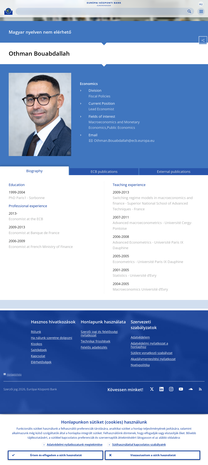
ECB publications (104, 171)
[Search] (102, 11)
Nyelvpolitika (140, 365)
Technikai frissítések (95, 341)
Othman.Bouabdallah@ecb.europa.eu (124, 140)
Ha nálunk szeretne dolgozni (51, 338)
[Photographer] (68, 153)
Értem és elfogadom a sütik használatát (55, 455)
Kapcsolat (38, 356)
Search (189, 11)
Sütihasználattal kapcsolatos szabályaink (139, 444)
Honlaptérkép (14, 374)
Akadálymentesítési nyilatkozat (153, 359)
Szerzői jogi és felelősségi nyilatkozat (99, 333)
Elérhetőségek (41, 362)
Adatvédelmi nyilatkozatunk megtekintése (74, 444)
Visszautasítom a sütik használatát (152, 455)
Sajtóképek (39, 350)
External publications (173, 171)
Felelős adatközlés (94, 347)
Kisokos (36, 344)
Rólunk (36, 332)
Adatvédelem (140, 337)
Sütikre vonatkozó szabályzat (151, 353)
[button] (200, 4)
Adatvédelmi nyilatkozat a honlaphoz (149, 345)
